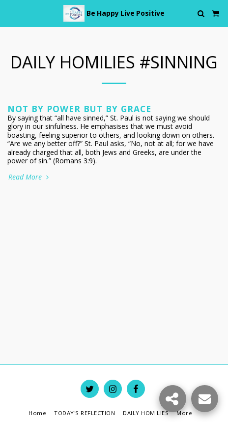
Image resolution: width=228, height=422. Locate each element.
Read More (29, 177)
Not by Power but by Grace (79, 109)
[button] (10, 13)
